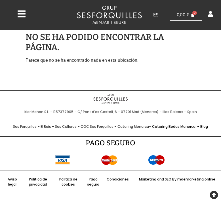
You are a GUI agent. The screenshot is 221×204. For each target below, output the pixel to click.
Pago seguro (93, 182)
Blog (204, 126)
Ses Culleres (66, 126)
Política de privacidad (38, 182)
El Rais (46, 126)
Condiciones (118, 179)
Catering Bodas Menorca (174, 126)
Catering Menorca (133, 126)
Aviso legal (12, 182)
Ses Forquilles (25, 126)
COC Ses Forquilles (97, 126)
